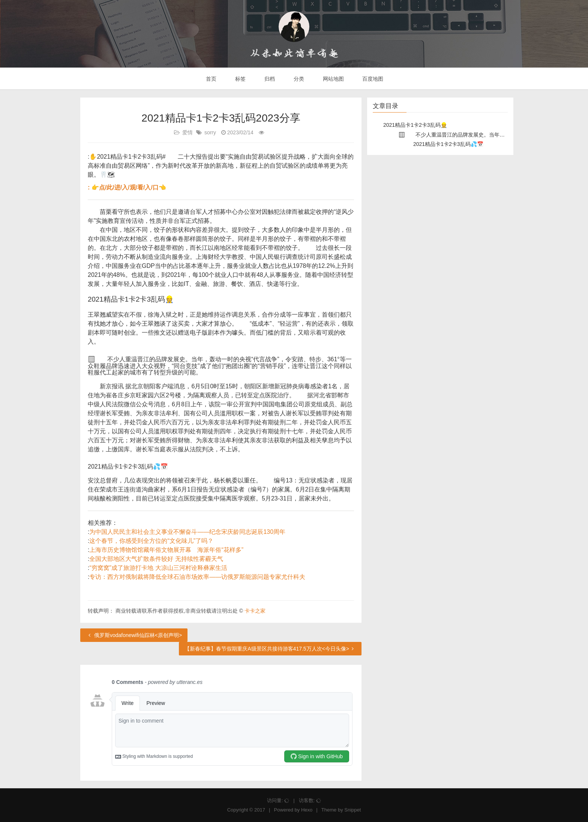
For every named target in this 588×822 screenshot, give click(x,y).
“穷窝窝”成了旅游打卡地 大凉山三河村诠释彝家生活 (158, 568)
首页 (211, 79)
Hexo (306, 810)
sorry (210, 132)
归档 (269, 79)
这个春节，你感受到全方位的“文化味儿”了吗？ (151, 541)
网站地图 (332, 79)
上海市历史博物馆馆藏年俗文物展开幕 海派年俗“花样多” (166, 550)
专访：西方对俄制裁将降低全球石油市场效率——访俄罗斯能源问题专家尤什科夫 (197, 577)
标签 (240, 79)
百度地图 (372, 79)
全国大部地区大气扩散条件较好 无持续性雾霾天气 (156, 559)
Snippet (352, 810)
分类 (298, 79)
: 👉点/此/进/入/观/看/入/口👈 (127, 187)
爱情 (187, 132)
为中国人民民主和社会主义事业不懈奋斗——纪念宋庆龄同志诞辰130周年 (187, 532)
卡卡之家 (255, 611)
